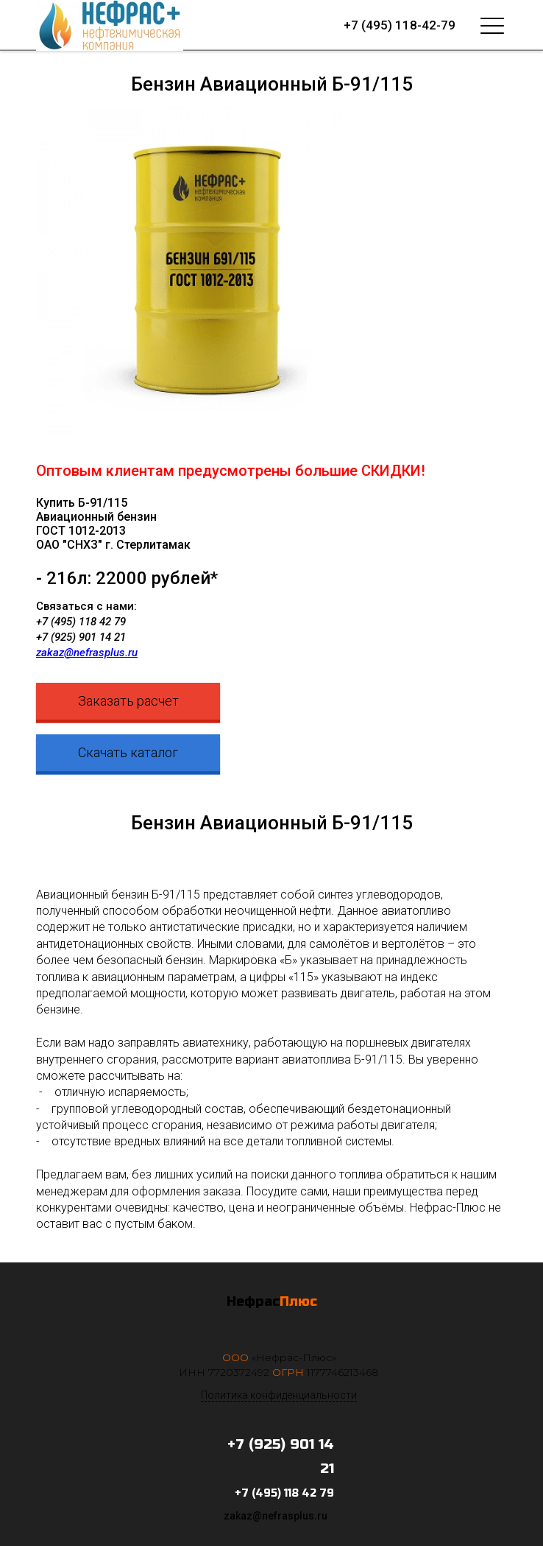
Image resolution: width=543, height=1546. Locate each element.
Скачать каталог (128, 752)
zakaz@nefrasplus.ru (87, 652)
